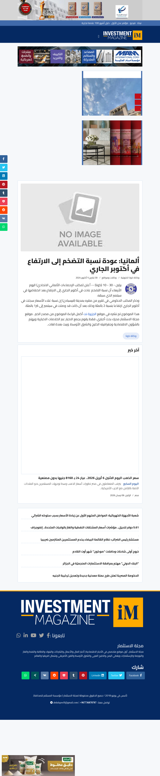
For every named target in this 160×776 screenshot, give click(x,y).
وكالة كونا (131, 336)
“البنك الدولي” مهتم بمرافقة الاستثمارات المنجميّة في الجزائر (101, 563)
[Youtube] (33, 635)
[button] (22, 56)
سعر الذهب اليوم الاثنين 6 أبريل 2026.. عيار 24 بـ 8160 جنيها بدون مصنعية (88, 478)
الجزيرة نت (89, 314)
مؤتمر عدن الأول (119, 23)
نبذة (139, 23)
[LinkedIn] (26, 635)
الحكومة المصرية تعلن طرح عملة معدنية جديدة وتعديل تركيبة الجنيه (96, 575)
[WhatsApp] (18, 635)
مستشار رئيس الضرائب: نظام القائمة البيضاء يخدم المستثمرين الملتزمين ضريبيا (90, 539)
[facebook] (48, 635)
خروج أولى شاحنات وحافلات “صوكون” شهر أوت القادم (106, 551)
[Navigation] (98, 36)
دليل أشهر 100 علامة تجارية (96, 23)
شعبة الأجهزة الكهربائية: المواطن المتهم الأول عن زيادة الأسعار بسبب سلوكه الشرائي (85, 515)
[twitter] (41, 635)
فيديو (133, 23)
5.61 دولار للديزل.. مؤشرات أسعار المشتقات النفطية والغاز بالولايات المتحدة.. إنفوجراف (85, 527)
